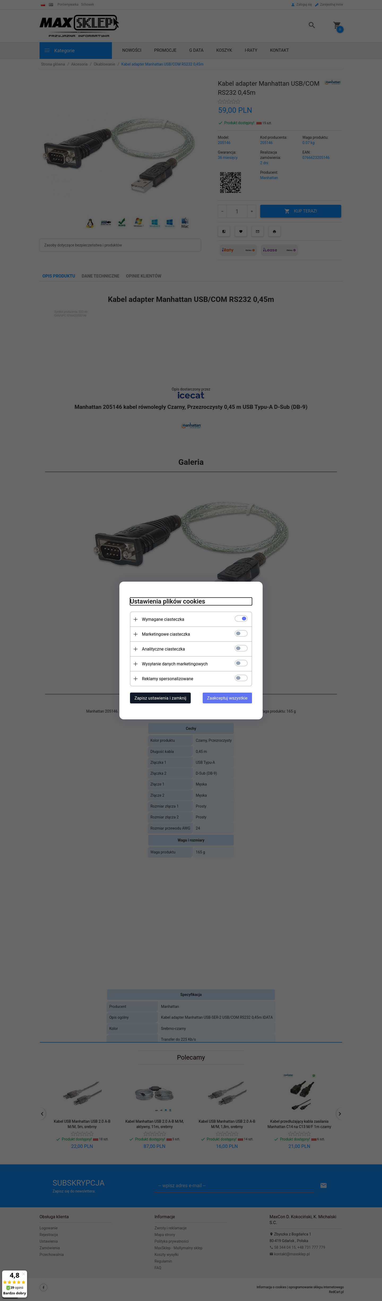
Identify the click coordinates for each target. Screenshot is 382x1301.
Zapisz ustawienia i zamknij (160, 698)
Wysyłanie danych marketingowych (175, 663)
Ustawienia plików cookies (167, 601)
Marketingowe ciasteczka (166, 634)
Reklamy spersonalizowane (167, 678)
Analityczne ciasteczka (163, 649)
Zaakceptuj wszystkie (227, 698)
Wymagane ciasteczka (163, 619)
